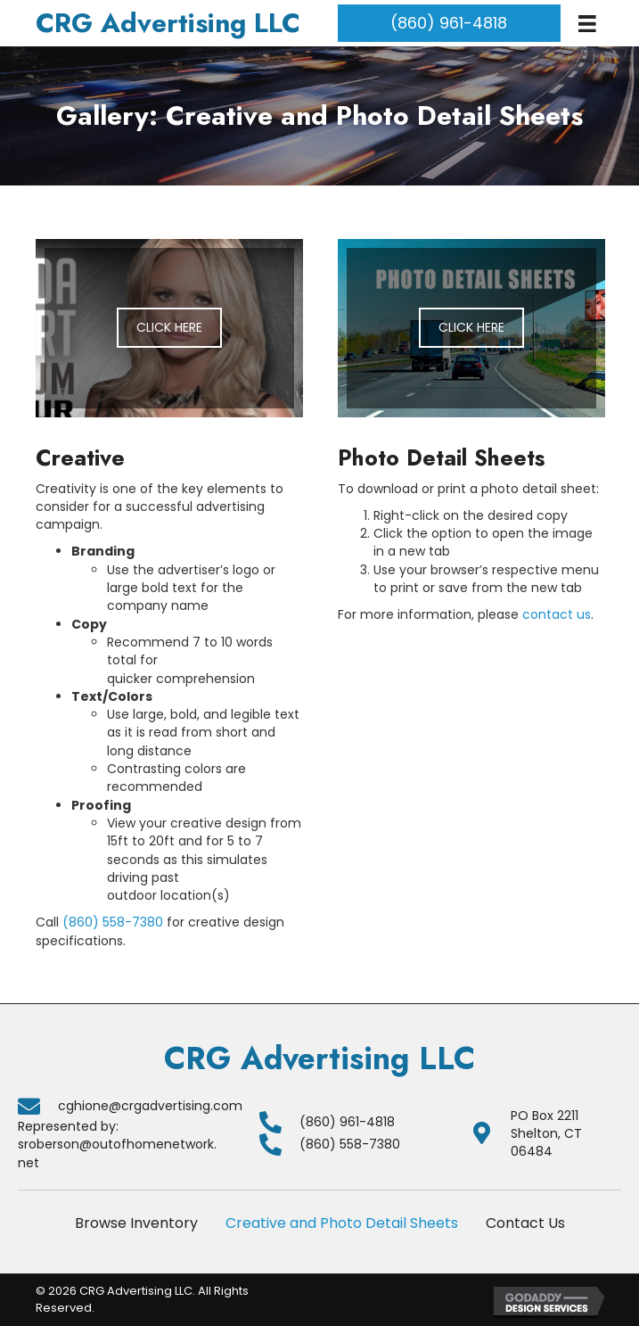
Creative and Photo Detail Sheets (341, 1223)
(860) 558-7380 (112, 922)
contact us (556, 614)
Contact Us (525, 1223)
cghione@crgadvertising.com (150, 1106)
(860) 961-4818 (347, 1122)
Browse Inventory (136, 1223)
